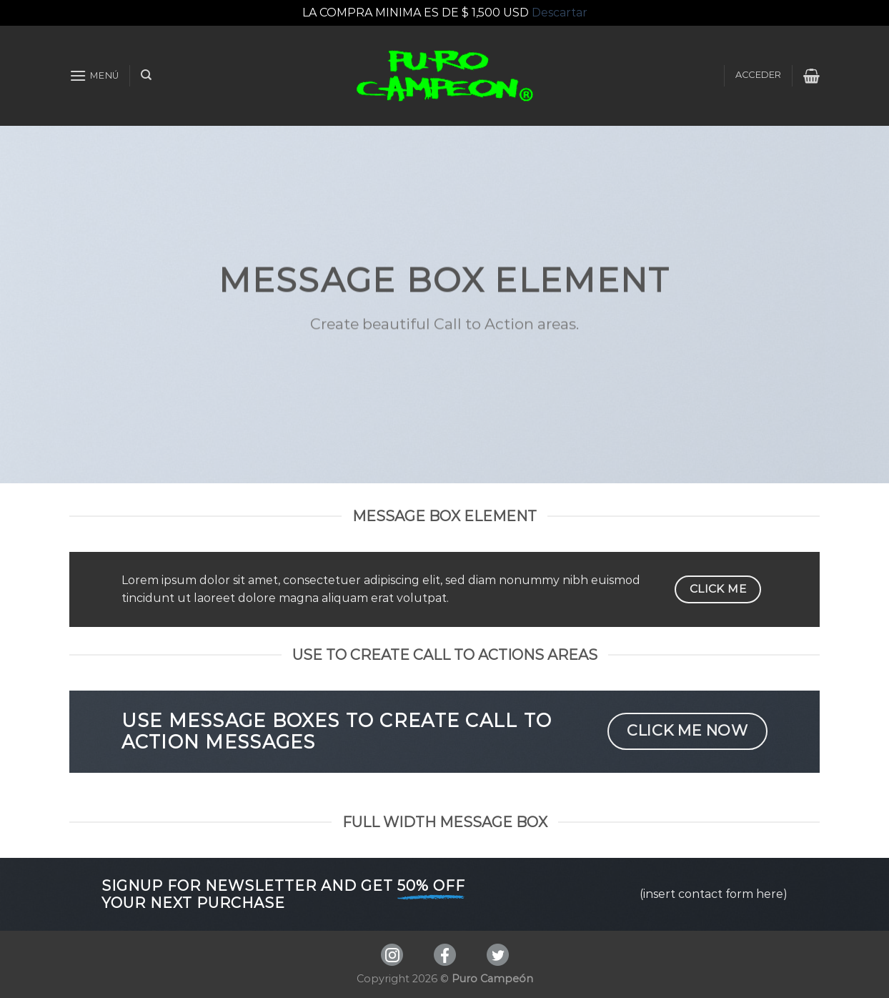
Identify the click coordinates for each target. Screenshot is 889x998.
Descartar (559, 12)
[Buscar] (146, 75)
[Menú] (94, 75)
